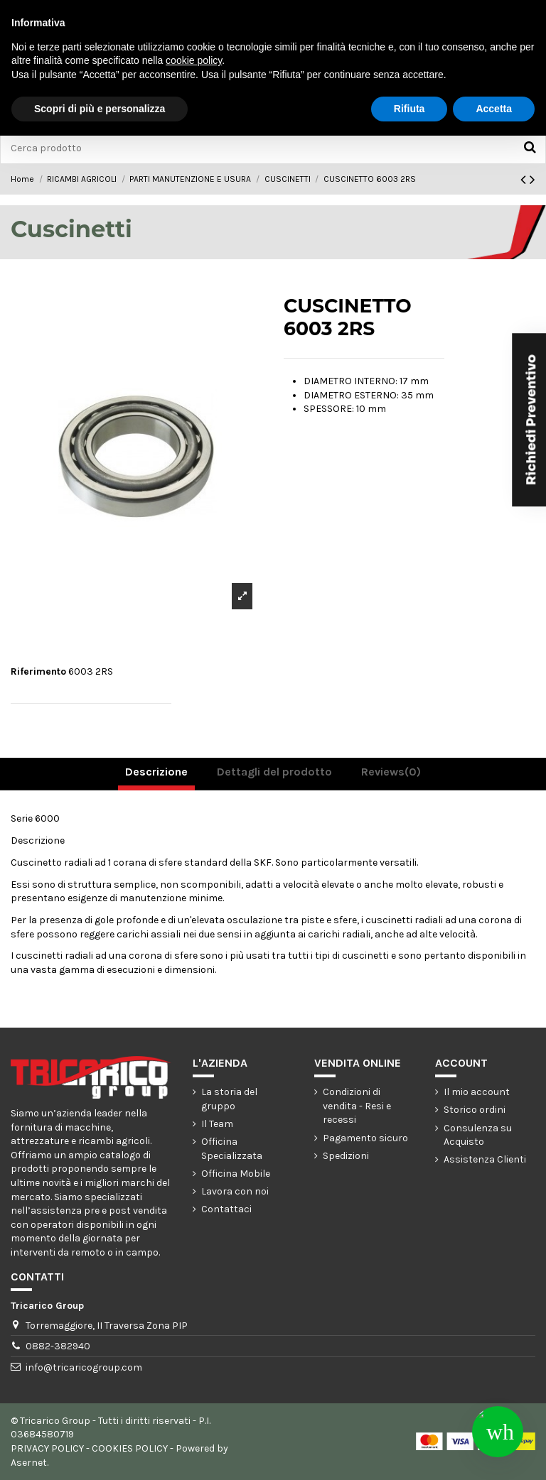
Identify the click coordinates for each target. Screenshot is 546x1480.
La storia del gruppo (229, 1099)
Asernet (29, 1463)
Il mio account (477, 1092)
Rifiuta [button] (409, 108)
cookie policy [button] (194, 60)
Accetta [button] (494, 108)
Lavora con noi (235, 1191)
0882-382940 (58, 1346)
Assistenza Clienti (485, 1159)
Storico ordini (474, 1110)
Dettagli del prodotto (274, 771)
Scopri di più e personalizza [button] (99, 108)
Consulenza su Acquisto (478, 1135)
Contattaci (226, 1209)
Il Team (217, 1124)
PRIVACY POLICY (47, 1448)
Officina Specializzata (231, 1149)
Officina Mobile (235, 1174)
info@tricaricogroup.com (84, 1367)
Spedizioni (346, 1156)
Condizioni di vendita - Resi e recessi (357, 1106)
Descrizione (156, 771)
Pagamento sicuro (365, 1138)
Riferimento (38, 671)
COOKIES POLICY (130, 1448)
